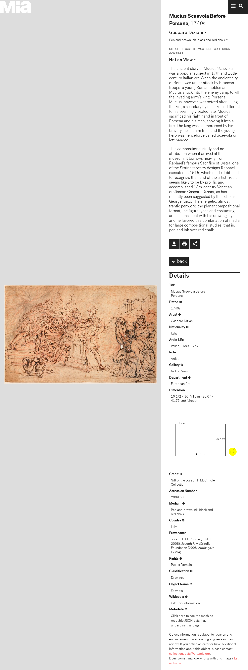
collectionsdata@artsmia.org (189, 654)
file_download (174, 244)
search (241, 6)
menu (233, 6)
